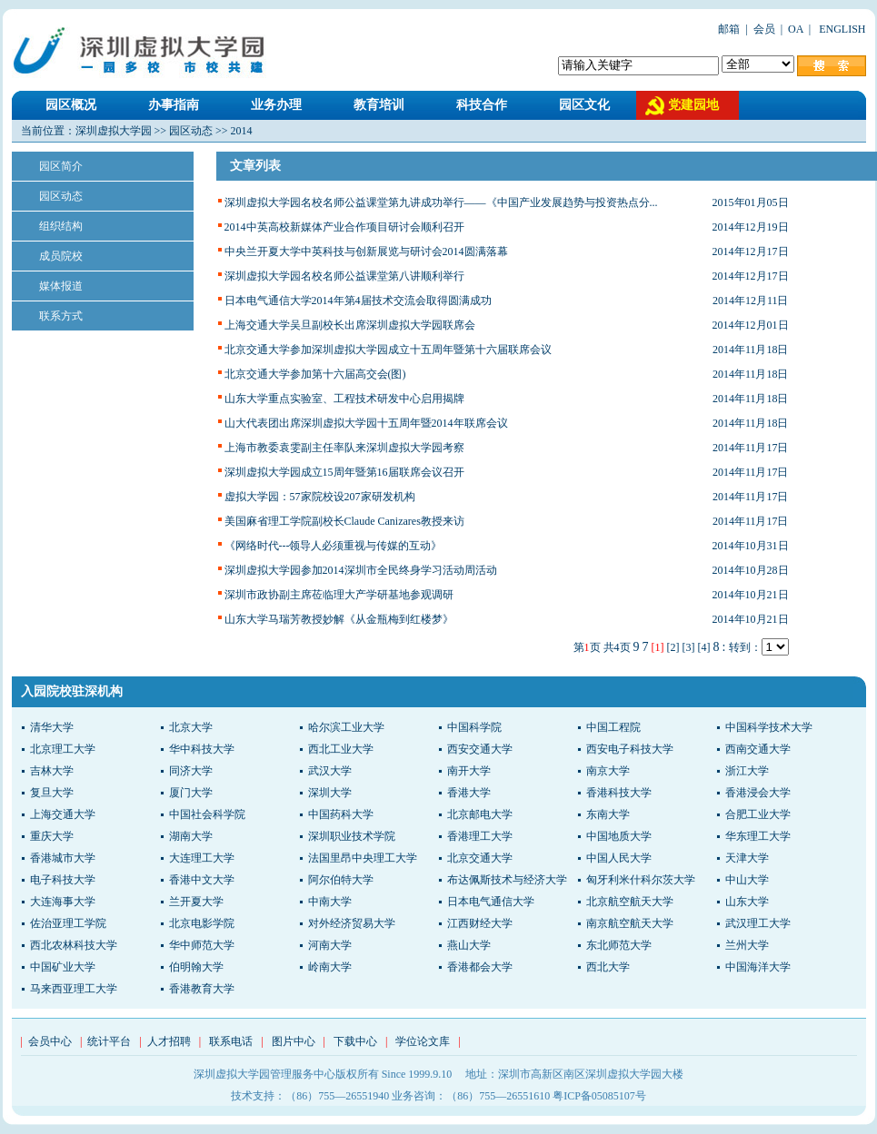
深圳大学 (330, 792)
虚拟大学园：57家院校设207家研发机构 (319, 496)
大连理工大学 (201, 858)
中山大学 (747, 879)
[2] (673, 647)
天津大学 (747, 858)
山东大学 (747, 901)
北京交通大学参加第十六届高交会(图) (315, 374)
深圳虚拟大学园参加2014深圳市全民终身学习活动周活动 (360, 570)
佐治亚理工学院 (68, 923)
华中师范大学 (201, 945)
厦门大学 (191, 792)
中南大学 (330, 901)
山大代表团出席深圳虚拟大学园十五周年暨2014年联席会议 (366, 423)
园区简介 (61, 166)
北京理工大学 (62, 749)
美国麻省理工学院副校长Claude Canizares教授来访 (344, 521)
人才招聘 (169, 1041)
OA (795, 29)
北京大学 (191, 727)
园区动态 (191, 130)
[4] (704, 647)
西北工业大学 (341, 749)
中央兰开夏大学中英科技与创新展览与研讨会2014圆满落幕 (366, 251)
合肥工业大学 (758, 814)
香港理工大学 (480, 836)
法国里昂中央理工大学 (362, 858)
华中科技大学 (201, 749)
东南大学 (608, 814)
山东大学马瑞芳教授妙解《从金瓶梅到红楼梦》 (338, 619)
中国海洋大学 (758, 967)
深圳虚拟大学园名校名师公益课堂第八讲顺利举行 (344, 276)
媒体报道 (61, 286)
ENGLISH (840, 29)
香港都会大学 (480, 967)
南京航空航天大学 (629, 923)
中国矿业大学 (62, 967)
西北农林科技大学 (73, 945)
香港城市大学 (62, 858)
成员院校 (61, 256)
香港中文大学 (201, 879)
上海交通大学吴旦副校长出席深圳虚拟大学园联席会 (349, 325)
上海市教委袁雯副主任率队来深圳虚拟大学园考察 (344, 447)
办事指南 (173, 105)
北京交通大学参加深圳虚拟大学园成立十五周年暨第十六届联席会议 (388, 349)
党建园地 (693, 105)
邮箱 (729, 29)
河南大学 (330, 945)
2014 (242, 130)
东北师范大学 (619, 945)
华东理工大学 (758, 836)
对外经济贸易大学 (351, 923)
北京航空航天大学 (629, 901)
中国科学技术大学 (768, 727)
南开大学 (469, 770)
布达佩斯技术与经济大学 (507, 879)
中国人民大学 (619, 858)
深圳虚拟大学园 (113, 130)
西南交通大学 (758, 749)
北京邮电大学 (480, 814)
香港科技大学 (619, 792)
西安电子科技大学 (629, 749)
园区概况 (70, 105)
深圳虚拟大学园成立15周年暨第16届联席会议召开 (344, 472)
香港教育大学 (201, 988)
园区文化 (584, 105)
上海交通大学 (62, 814)
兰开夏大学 (196, 901)
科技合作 (481, 105)
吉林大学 (52, 770)
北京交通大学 (480, 858)
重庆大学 (52, 836)
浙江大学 (747, 770)
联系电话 (231, 1041)
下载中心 (355, 1041)
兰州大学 (747, 945)
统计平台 (109, 1041)
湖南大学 (191, 836)
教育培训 (379, 105)
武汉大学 (330, 770)
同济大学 (191, 770)
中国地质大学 (619, 836)
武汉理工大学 (758, 923)
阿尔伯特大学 (341, 879)
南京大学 (608, 770)
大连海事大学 (62, 901)
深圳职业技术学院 (351, 836)
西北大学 (608, 967)
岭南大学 (330, 967)
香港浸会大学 (758, 792)
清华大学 (52, 727)
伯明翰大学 (196, 967)
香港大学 (469, 792)
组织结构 (61, 226)
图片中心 (293, 1041)
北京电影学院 (201, 923)
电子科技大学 (62, 879)
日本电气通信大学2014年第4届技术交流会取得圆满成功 (358, 300)
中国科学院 (474, 727)
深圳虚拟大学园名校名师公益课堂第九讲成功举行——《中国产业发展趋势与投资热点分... (441, 202)
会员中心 (50, 1041)
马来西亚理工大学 (73, 988)
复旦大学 (52, 792)
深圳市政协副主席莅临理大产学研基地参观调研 (338, 594)
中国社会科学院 (207, 814)
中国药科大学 (341, 814)
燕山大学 (469, 945)
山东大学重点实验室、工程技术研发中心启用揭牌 (344, 398)
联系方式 (61, 316)
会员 (764, 29)
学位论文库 (422, 1041)
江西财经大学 (480, 923)
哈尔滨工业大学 (346, 727)
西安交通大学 (480, 749)
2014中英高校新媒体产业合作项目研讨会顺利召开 (344, 227)
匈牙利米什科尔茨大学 (640, 879)
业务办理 (276, 105)
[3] (689, 647)
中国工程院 (613, 727)
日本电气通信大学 (490, 901)
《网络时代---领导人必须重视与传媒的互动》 (333, 545)
